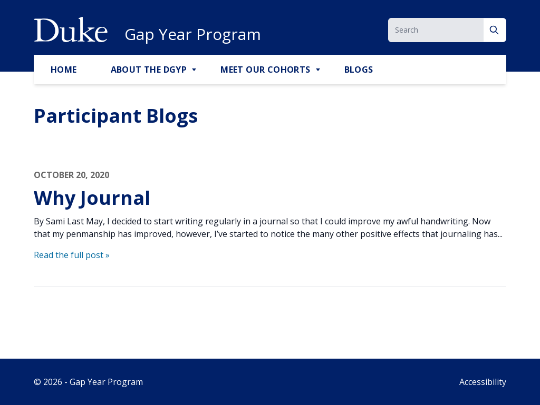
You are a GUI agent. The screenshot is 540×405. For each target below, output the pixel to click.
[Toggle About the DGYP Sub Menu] (195, 70)
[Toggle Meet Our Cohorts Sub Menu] (319, 70)
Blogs (358, 69)
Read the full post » (72, 255)
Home (64, 69)
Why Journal (92, 198)
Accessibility (482, 382)
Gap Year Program (192, 34)
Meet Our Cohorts (265, 69)
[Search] (495, 30)
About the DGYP (149, 69)
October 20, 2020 (71, 175)
